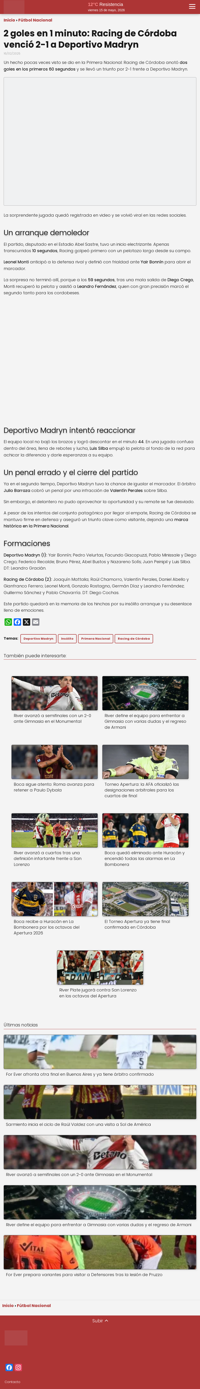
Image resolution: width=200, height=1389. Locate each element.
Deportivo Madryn (38, 638)
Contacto (12, 1382)
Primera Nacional (95, 638)
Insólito (67, 638)
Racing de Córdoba (134, 638)
